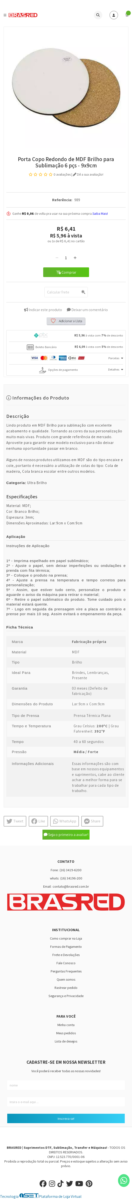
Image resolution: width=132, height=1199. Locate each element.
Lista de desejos (66, 1041)
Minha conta (66, 1024)
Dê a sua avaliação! (88, 174)
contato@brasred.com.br (71, 886)
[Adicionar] (75, 258)
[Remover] (57, 258)
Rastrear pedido (66, 987)
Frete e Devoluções (66, 954)
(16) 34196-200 (71, 878)
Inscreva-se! (66, 1118)
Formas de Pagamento (66, 946)
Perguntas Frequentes (66, 971)
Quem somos (66, 979)
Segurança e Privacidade (66, 995)
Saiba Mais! (100, 213)
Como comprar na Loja (66, 938)
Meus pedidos (66, 1033)
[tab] (66, 336)
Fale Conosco (66, 963)
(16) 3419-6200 (71, 870)
